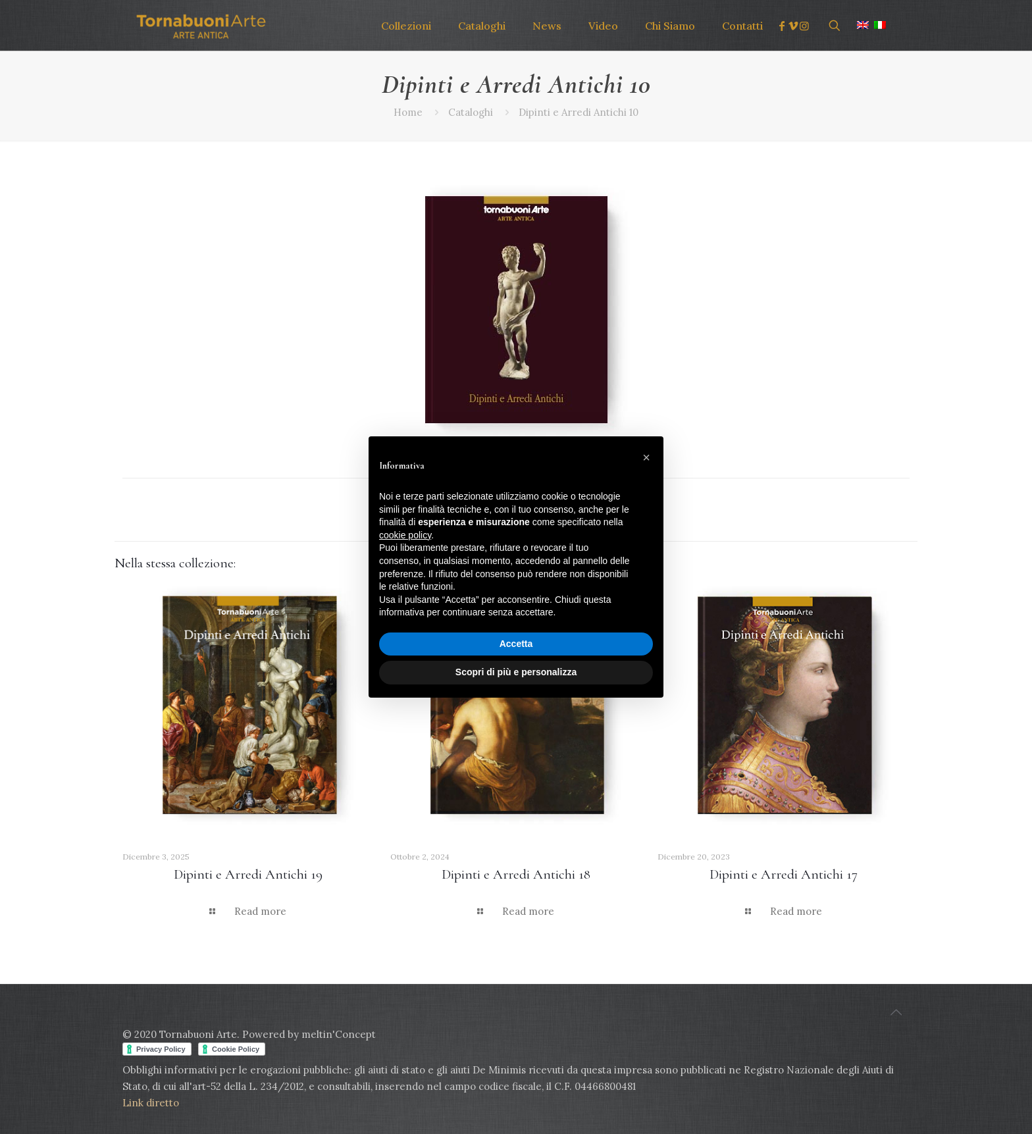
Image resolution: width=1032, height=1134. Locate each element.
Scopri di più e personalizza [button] (516, 672)
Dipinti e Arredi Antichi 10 (578, 112)
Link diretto (152, 1102)
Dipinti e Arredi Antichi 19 (248, 874)
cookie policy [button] (405, 535)
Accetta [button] (516, 643)
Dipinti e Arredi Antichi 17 (784, 874)
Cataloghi (470, 112)
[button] (646, 457)
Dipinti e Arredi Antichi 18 (516, 874)
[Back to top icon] (896, 1012)
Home (408, 112)
